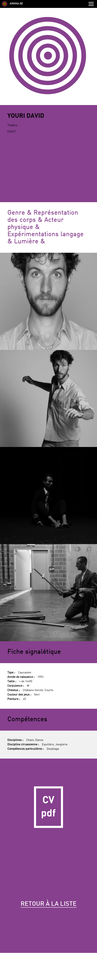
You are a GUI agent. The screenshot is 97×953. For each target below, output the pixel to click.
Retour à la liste (49, 904)
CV (48, 807)
